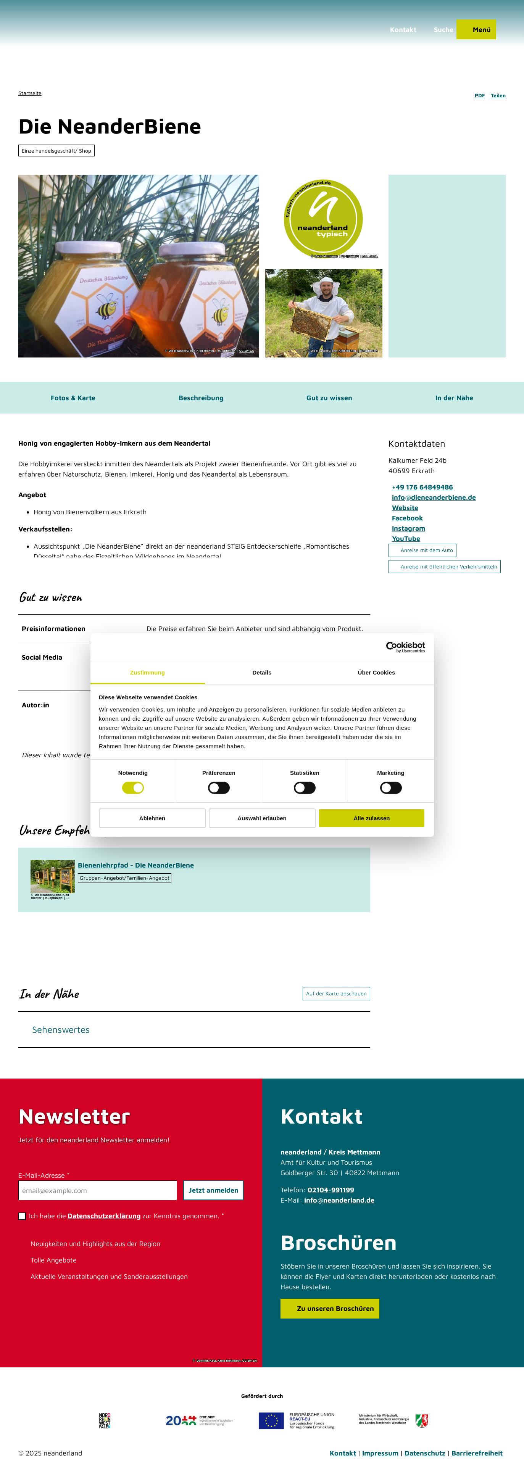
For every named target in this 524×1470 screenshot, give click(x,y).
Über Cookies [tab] (376, 672)
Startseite (30, 93)
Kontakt (343, 1459)
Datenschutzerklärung (104, 1221)
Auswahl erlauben (261, 818)
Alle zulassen (371, 818)
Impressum (380, 1459)
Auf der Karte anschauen (336, 999)
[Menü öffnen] (473, 32)
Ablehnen (152, 818)
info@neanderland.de (339, 1206)
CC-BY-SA (246, 351)
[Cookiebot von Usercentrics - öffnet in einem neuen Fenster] (391, 647)
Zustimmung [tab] (147, 672)
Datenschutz (425, 1459)
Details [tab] (262, 672)
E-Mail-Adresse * (43, 1181)
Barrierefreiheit (477, 1459)
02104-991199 (331, 1195)
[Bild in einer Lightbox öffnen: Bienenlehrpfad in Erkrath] (53, 881)
